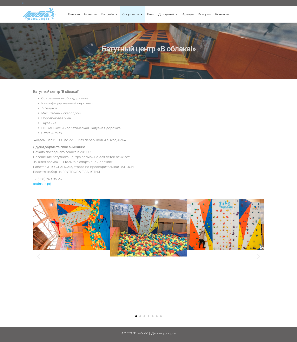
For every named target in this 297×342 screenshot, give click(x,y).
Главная (74, 14)
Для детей (168, 14)
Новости (90, 14)
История (204, 14)
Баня (150, 14)
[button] (38, 256)
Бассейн (109, 14)
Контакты (222, 14)
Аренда (188, 14)
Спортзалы (132, 14)
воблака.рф (42, 184)
